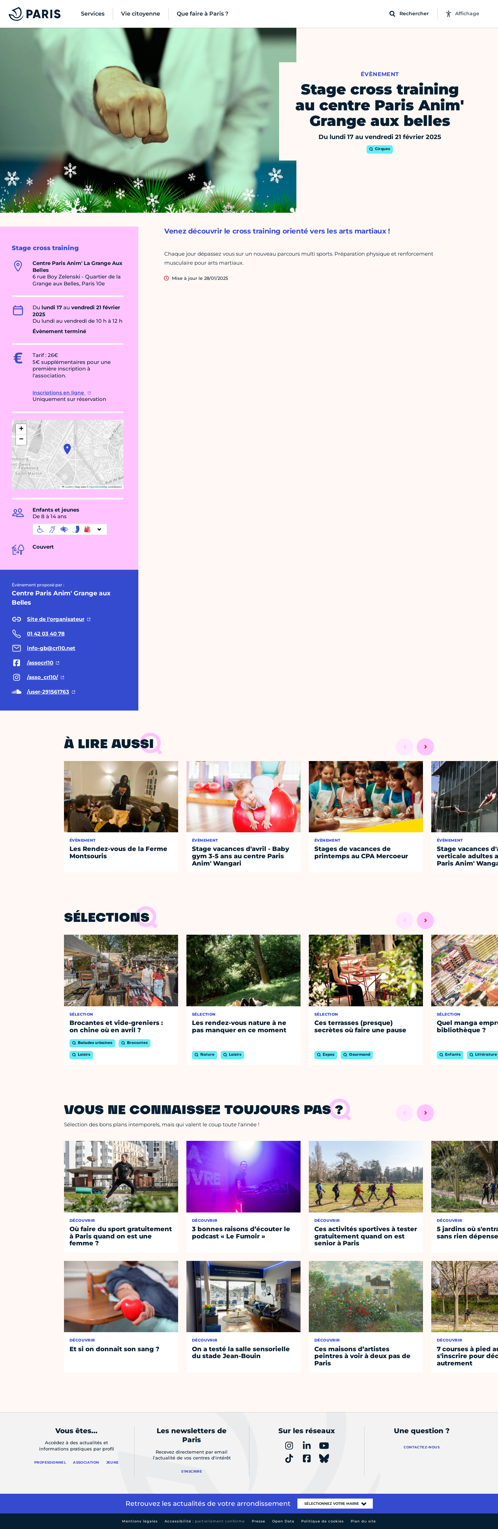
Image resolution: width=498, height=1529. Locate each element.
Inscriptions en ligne (59, 393)
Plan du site (363, 1521)
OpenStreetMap (98, 486)
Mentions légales (140, 1521)
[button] (67, 449)
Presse (258, 1521)
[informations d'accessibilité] (70, 529)
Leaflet (67, 486)
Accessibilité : (205, 1521)
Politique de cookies (322, 1521)
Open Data (283, 1521)
